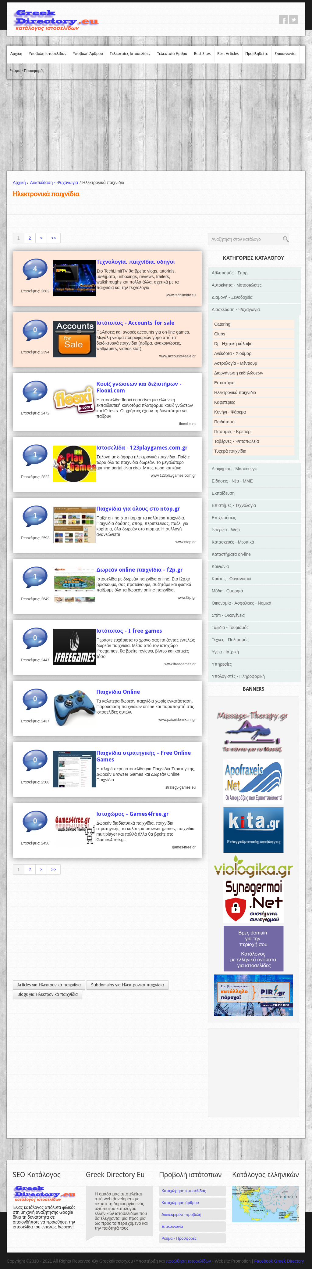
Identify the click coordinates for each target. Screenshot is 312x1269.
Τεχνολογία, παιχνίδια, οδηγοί (135, 261)
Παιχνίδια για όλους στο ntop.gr (138, 508)
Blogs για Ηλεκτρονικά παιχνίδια (47, 994)
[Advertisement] (156, 125)
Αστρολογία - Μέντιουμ (235, 363)
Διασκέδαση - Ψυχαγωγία (56, 182)
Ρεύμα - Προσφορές (26, 70)
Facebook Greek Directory (279, 1261)
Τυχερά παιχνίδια (230, 451)
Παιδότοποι (225, 421)
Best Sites (202, 53)
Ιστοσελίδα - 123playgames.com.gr (142, 447)
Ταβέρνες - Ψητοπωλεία (236, 441)
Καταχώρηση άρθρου (180, 1202)
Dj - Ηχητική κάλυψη (233, 343)
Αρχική (16, 53)
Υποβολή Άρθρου (88, 53)
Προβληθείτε (256, 53)
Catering (222, 324)
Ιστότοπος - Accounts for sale (135, 323)
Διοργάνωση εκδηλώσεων (238, 373)
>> (53, 238)
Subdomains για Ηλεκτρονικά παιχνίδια (127, 984)
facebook (283, 19)
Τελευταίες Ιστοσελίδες (130, 53)
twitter (293, 19)
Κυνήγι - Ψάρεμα (230, 412)
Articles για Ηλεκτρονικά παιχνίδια (49, 984)
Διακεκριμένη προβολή (181, 1214)
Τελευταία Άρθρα (172, 53)
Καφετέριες (224, 402)
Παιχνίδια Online (118, 692)
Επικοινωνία (285, 53)
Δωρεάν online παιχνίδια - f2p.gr (139, 569)
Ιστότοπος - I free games (129, 630)
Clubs (219, 333)
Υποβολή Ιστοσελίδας (47, 53)
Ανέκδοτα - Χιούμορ (232, 353)
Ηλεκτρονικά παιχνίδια (235, 392)
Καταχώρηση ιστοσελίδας (183, 1190)
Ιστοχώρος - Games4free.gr (132, 814)
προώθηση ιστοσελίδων (188, 1261)
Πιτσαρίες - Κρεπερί (232, 431)
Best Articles (228, 53)
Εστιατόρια (224, 382)
